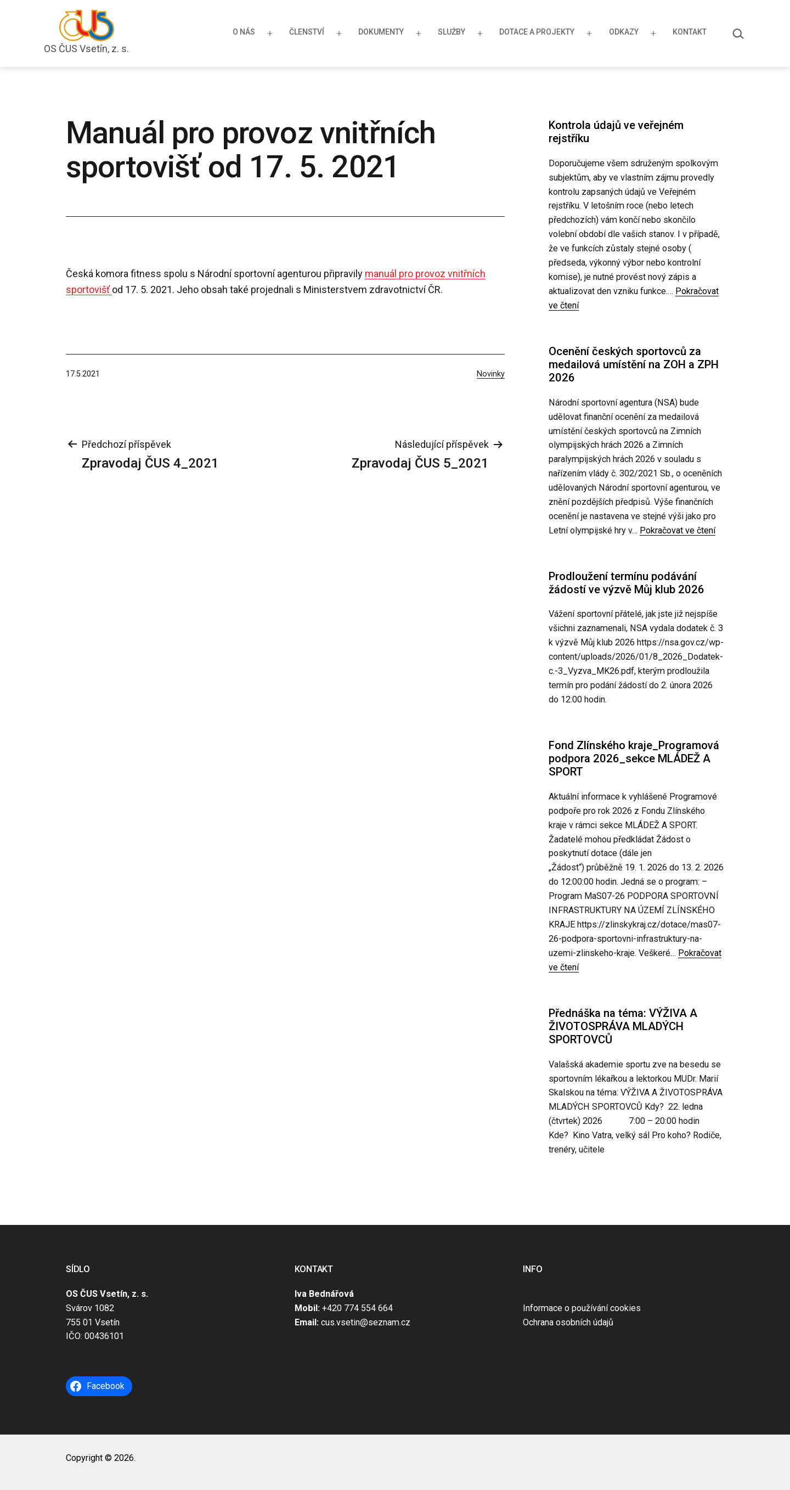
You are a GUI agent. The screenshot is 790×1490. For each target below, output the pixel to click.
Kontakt (690, 31)
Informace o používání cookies (582, 1308)
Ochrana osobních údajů (568, 1322)
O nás (244, 31)
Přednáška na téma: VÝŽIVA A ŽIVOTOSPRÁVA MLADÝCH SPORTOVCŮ (623, 1027)
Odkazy (624, 31)
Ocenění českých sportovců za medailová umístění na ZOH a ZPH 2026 (634, 365)
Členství (306, 31)
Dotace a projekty (536, 31)
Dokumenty (381, 31)
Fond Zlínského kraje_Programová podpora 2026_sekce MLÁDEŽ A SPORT (634, 759)
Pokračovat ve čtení (677, 530)
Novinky (491, 374)
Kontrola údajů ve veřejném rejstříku (616, 132)
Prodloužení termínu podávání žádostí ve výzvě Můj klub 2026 (626, 583)
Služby (451, 31)
